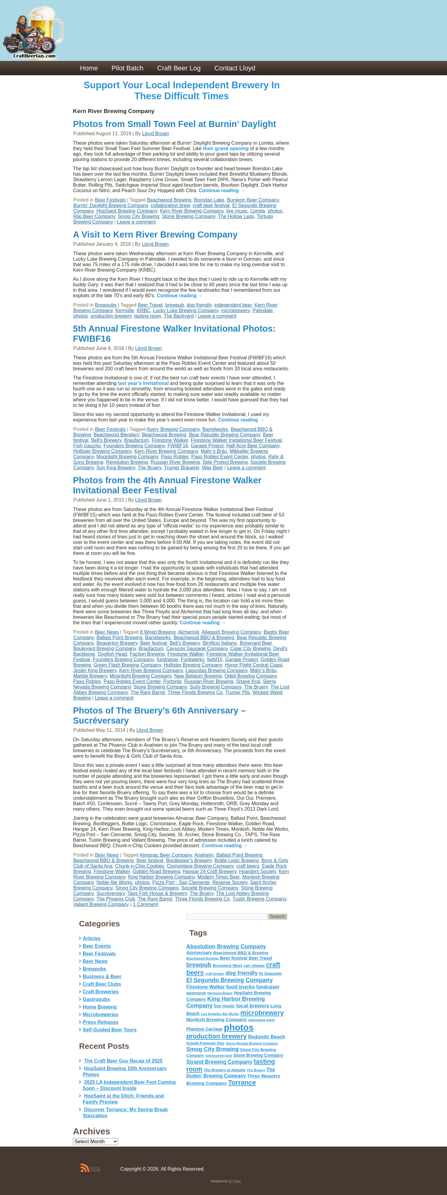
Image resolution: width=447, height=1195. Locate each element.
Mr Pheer (234, 1181)
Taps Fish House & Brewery (157, 893)
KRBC (143, 310)
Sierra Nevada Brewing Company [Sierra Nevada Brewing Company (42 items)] (252, 1043)
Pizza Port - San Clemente (181, 882)
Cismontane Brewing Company (200, 866)
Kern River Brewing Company (192, 210)
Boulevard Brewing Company (104, 648)
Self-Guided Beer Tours (110, 1029)
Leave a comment (136, 221)
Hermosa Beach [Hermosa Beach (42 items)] (220, 993)
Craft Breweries (101, 991)
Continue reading (222, 190)
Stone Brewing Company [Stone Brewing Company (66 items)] (258, 1055)
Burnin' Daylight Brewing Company (110, 205)
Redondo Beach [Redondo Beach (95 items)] (266, 1036)
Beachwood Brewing (169, 200)
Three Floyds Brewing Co (195, 692)
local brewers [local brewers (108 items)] (252, 1006)
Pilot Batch (128, 68)
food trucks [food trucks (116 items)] (240, 987)
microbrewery (235, 310)
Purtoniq (172, 681)
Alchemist (188, 632)
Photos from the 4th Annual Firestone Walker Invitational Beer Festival (167, 485)
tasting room (147, 316)
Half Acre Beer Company (252, 445)
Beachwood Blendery (116, 434)
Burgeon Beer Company (253, 200)
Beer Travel (150, 305)
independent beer (233, 305)
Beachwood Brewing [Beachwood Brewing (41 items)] (202, 958)
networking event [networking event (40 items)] (261, 1020)
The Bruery (149, 467)
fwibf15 (215, 659)
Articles (92, 938)
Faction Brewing (147, 654)
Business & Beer (102, 976)
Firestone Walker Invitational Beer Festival (236, 440)
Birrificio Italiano (220, 643)
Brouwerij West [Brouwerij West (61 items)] (227, 965)
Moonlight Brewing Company (127, 456)
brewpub (174, 305)
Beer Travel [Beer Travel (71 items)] (260, 958)
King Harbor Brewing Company (161, 877)
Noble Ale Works (114, 882)
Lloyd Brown (155, 133)
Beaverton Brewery (116, 643)
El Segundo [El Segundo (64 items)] (270, 973)
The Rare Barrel (147, 692)
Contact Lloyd (234, 68)
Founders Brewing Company (134, 445)
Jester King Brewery (94, 670)
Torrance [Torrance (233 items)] (242, 1082)
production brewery (111, 316)
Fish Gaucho (87, 445)
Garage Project (207, 445)
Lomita (257, 210)
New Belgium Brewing (198, 676)
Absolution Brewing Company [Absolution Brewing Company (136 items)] (226, 946)
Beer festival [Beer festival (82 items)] (233, 958)
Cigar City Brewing (250, 648)
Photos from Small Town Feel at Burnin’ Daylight (174, 124)
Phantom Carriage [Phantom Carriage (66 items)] (204, 1029)
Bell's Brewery (106, 440)
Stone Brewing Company (188, 216)
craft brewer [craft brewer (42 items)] (214, 973)
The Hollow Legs (236, 216)
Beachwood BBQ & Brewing (204, 637)
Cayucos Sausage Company (197, 648)
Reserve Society (229, 882)
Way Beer (212, 467)
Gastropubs (96, 999)
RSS (95, 1169)
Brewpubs (105, 305)
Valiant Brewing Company (101, 904)
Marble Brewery (90, 676)
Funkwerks (192, 659)
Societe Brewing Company (209, 887)
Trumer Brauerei (181, 467)
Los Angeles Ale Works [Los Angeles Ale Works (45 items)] (220, 1014)
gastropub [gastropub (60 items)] (196, 993)
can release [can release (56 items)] (254, 965)
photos (275, 210)
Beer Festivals (110, 200)
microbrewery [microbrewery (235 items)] (262, 1013)
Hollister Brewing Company (102, 451)
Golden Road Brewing (156, 871)
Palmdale (263, 310)
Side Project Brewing (225, 462)
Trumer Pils (237, 692)
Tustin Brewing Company (259, 898)
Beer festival (153, 643)
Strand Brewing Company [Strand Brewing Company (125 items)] (219, 1062)
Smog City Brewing (138, 216)
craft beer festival (211, 205)
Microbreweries (100, 1014)
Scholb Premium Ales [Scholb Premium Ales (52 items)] (205, 1043)
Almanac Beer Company (166, 855)
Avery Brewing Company (173, 429)
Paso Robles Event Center (219, 456)
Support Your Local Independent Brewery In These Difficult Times (182, 90)
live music (237, 210)
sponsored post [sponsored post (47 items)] (218, 1055)
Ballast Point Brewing (119, 637)
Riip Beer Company (94, 216)
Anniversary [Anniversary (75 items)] (199, 952)
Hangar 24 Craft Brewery (209, 871)
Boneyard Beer (256, 643)
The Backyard (179, 316)
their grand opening (225, 148)
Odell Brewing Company (250, 676)
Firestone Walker (170, 440)
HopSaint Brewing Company (126, 210)
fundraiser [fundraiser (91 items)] (267, 986)
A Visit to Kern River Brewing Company (155, 234)
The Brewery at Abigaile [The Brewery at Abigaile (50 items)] (224, 1070)
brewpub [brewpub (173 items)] (199, 964)
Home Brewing (100, 1007)
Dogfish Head (112, 654)
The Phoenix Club (115, 898)
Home (89, 68)
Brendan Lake (209, 200)
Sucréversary (110, 893)
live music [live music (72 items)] (224, 1005)
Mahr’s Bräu (214, 451)
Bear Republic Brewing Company (224, 434)
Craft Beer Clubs (102, 984)
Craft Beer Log (179, 68)
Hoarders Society (257, 871)
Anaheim (204, 855)
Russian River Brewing (175, 462)
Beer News (107, 632)
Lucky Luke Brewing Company (185, 310)
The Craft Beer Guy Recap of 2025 (123, 1060)
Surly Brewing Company (215, 686)
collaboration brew (170, 205)
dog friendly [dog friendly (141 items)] (242, 973)
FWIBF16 (178, 445)
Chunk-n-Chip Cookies (139, 866)
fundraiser (167, 659)
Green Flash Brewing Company (127, 665)
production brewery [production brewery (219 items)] (216, 1036)
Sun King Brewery (115, 467)
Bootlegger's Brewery (189, 860)
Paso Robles (175, 456)
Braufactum (136, 440)
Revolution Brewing (127, 462)
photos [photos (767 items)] (239, 1027)
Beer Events (97, 946)
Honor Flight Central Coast (253, 665)
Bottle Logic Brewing (236, 860)
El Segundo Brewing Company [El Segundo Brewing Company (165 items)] (229, 980)
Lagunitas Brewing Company (216, 670)
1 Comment (145, 904)
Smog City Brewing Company (146, 887)
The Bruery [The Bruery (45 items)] (256, 1070)
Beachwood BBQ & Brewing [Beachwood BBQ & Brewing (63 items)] (240, 952)
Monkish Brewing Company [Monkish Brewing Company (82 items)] (216, 1019)
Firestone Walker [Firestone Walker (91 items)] (205, 986)
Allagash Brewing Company (231, 632)
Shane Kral (248, 681)
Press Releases (100, 1022)
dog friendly (199, 305)
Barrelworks (215, 429)
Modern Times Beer (218, 877)
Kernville (124, 310)
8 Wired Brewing (157, 632)
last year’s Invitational (143, 383)
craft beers (247, 866)
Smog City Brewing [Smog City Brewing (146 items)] (212, 1049)
